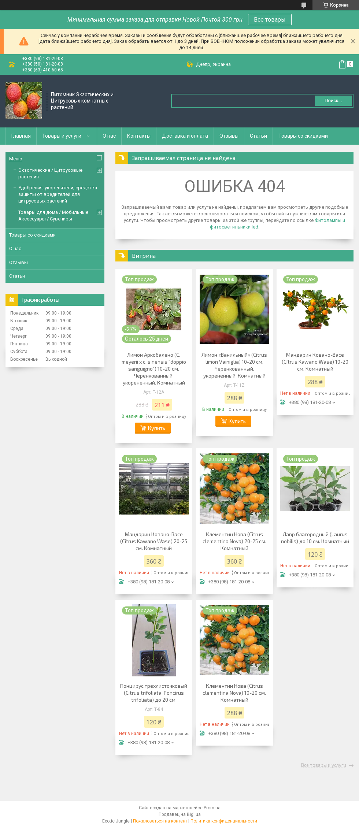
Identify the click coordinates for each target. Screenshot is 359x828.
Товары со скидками (303, 136)
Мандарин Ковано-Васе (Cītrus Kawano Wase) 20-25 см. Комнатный (153, 541)
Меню (15, 158)
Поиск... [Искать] (333, 100)
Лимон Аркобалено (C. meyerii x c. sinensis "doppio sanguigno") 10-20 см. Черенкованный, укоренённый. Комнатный (154, 369)
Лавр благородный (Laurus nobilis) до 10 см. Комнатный (315, 537)
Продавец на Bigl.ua (180, 814)
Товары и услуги (61, 136)
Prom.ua (212, 807)
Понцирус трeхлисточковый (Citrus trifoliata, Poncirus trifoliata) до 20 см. (153, 693)
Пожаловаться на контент (160, 821)
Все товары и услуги (323, 765)
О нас (109, 136)
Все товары (270, 19)
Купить (156, 428)
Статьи (258, 136)
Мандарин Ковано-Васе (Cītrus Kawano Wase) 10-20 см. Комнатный (315, 362)
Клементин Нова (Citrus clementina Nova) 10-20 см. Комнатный (234, 693)
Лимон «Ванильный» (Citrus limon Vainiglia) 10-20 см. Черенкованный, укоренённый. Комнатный (234, 365)
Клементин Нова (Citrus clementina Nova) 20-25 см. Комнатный (234, 541)
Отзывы (228, 136)
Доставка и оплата (185, 136)
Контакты (139, 136)
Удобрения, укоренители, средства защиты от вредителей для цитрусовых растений (57, 194)
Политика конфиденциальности (223, 821)
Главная (21, 136)
